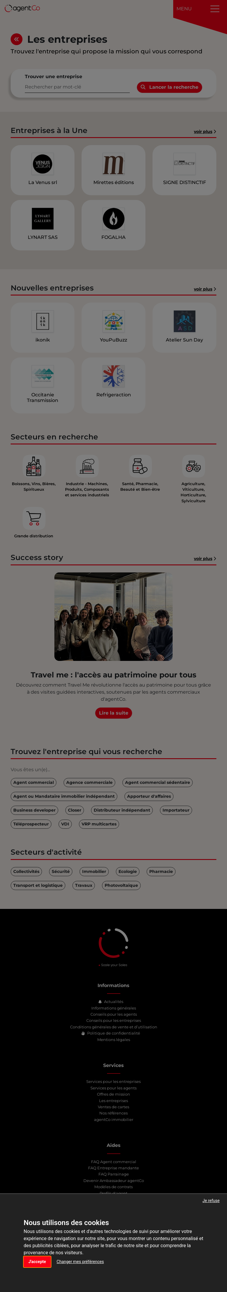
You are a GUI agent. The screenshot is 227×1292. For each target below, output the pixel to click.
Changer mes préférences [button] (80, 1261)
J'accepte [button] (37, 1261)
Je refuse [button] (211, 1200)
